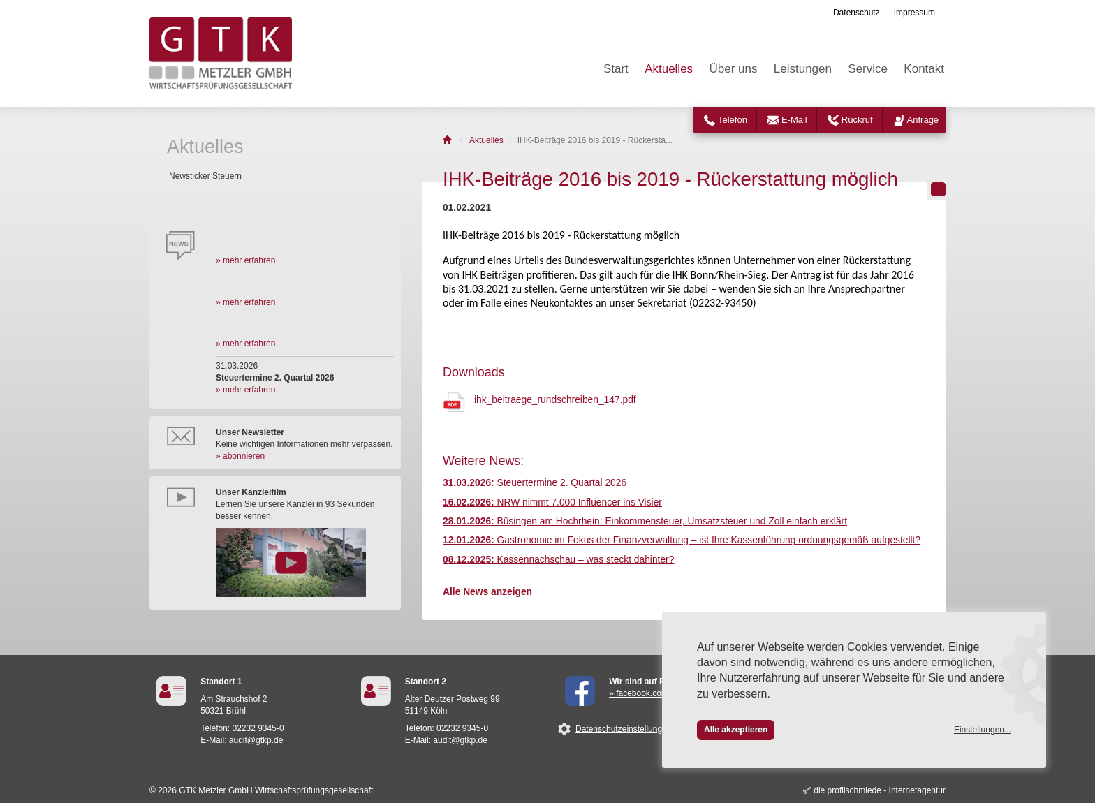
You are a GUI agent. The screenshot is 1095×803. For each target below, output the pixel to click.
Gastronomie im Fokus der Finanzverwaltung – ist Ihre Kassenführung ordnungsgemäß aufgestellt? (681, 540)
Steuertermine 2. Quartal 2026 (534, 483)
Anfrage (923, 120)
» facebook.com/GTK (648, 693)
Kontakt (924, 68)
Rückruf (857, 120)
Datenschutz (856, 12)
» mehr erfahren (245, 260)
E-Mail (794, 120)
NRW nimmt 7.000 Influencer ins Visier (552, 502)
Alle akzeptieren (735, 730)
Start (616, 68)
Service (868, 68)
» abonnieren (240, 456)
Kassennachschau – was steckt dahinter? (558, 559)
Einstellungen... (982, 730)
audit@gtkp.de (256, 740)
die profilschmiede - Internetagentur (880, 790)
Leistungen (803, 68)
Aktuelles (669, 68)
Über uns (733, 68)
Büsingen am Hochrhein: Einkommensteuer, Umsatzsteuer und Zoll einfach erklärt (645, 521)
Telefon (732, 120)
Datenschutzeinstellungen (623, 729)
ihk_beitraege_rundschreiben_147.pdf (555, 400)
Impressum (914, 12)
